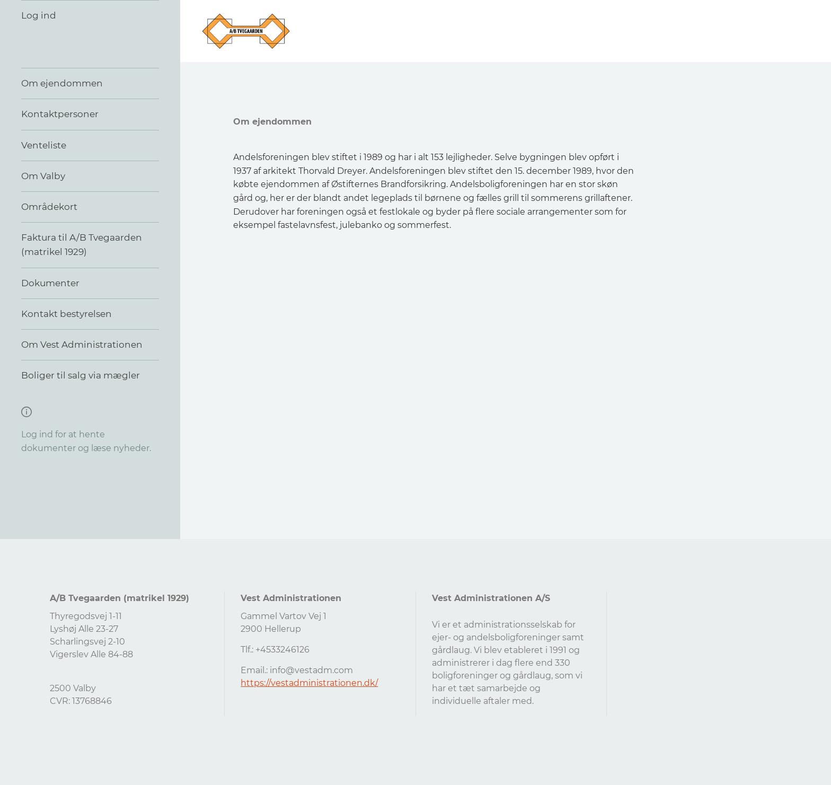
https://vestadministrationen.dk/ (309, 683)
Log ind (38, 15)
